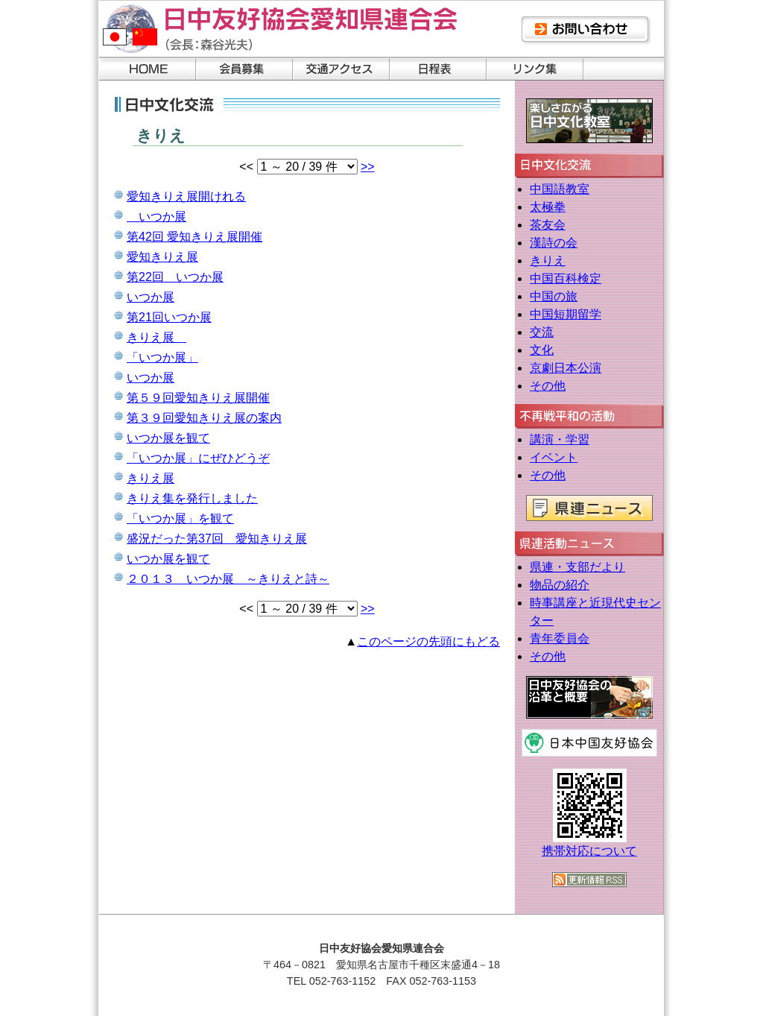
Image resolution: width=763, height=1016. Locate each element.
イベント (553, 457)
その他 (548, 385)
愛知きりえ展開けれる (186, 196)
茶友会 (548, 224)
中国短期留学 (565, 314)
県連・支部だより (577, 567)
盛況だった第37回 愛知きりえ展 (217, 538)
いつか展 (156, 216)
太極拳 (548, 207)
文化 (542, 350)
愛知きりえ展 (162, 256)
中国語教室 (559, 189)
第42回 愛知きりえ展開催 (194, 236)
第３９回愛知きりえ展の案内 (204, 417)
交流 (542, 332)
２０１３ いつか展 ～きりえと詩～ (228, 578)
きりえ (548, 260)
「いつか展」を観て (180, 518)
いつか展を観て (168, 438)
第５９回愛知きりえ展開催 (198, 397)
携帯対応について (589, 851)
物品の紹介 (559, 584)
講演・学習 (559, 439)
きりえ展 (156, 337)
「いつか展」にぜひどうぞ (198, 458)
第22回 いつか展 (175, 277)
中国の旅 (553, 296)
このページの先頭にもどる (428, 641)
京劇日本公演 (565, 368)
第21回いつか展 (169, 317)
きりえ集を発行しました (192, 498)
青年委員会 (559, 638)
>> (368, 166)
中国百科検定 (565, 278)
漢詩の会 (553, 242)
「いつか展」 (162, 357)
